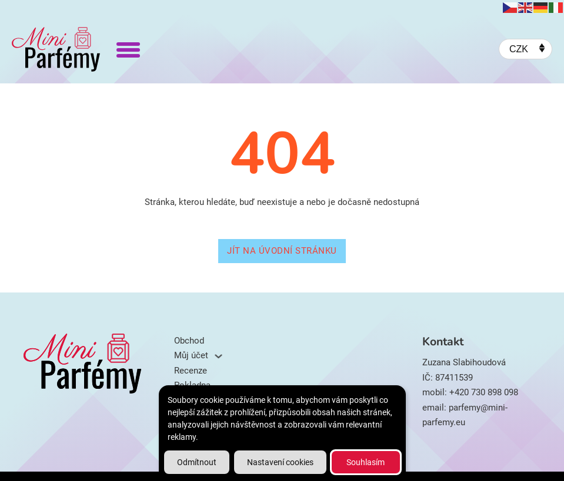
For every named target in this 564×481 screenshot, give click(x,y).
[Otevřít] (128, 49)
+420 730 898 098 (483, 392)
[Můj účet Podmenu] (218, 356)
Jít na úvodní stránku (282, 250)
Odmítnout (196, 462)
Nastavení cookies (280, 462)
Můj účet (191, 355)
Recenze (190, 370)
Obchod (189, 340)
